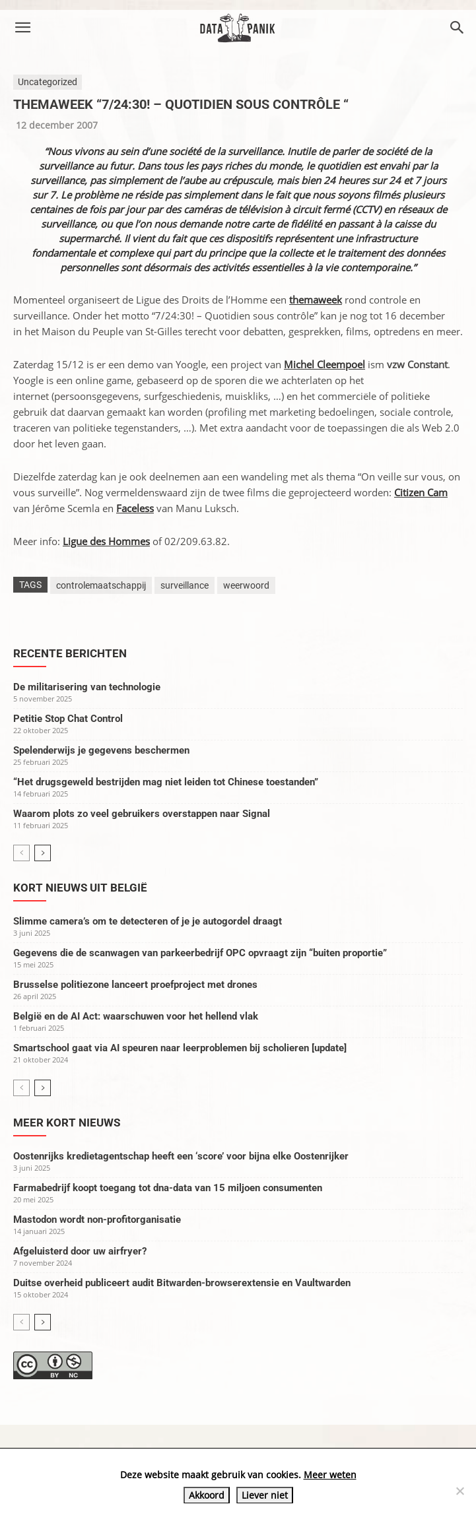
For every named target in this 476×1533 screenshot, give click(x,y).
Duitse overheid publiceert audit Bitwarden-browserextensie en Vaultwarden (182, 1283)
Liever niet (265, 1495)
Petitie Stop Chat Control (68, 719)
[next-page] (42, 853)
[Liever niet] (459, 1490)
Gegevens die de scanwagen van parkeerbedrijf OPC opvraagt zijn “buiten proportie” (200, 953)
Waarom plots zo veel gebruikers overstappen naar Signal (141, 814)
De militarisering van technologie (86, 687)
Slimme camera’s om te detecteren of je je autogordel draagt (147, 921)
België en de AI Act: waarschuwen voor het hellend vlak (135, 1016)
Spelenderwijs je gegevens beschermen (101, 750)
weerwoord (246, 585)
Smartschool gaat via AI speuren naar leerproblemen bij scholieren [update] (180, 1048)
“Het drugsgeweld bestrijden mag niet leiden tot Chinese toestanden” (165, 782)
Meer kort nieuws (66, 1122)
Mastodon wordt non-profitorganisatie (97, 1219)
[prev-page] (21, 853)
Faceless (135, 508)
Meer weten (330, 1474)
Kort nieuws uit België (80, 887)
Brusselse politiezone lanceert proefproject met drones (135, 985)
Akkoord (206, 1495)
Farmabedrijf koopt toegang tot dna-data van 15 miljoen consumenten (167, 1188)
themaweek (315, 299)
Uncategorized (47, 82)
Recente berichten (70, 653)
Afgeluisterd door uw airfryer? (80, 1251)
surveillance (184, 585)
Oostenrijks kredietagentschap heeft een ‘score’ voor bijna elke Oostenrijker (181, 1156)
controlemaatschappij (101, 585)
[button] (22, 28)
